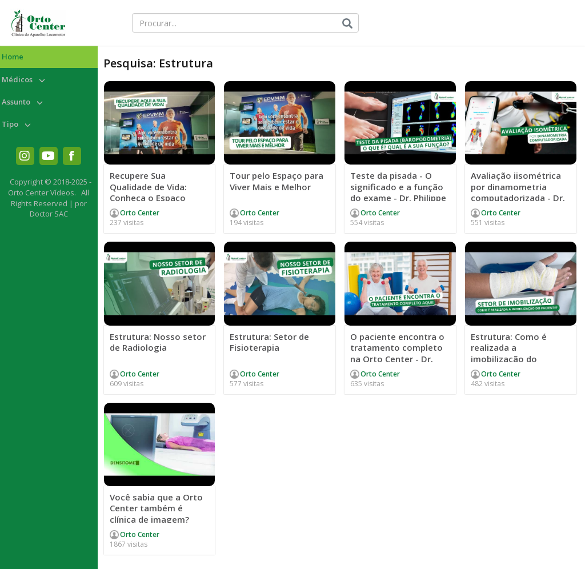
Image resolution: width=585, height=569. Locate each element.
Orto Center (139, 213)
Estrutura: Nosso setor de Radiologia (158, 342)
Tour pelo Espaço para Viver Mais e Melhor (276, 181)
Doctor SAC (49, 214)
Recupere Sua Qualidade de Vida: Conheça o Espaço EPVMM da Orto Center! (158, 192)
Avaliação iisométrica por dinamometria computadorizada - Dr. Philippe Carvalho (518, 192)
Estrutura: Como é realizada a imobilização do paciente (509, 353)
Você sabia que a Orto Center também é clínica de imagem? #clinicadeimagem (156, 513)
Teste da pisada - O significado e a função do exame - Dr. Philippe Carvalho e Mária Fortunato (398, 198)
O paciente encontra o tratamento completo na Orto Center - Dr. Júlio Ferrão (397, 353)
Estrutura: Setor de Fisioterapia (269, 342)
